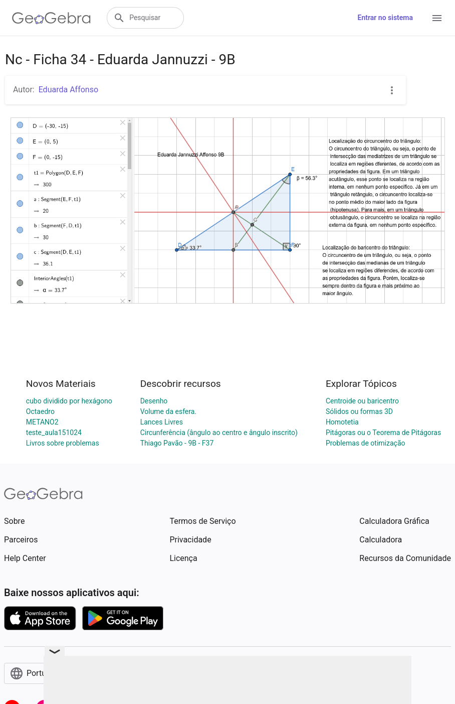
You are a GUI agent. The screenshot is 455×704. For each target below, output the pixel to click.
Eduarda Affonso (68, 89)
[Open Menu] (437, 18)
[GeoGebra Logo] (51, 18)
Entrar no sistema (385, 18)
